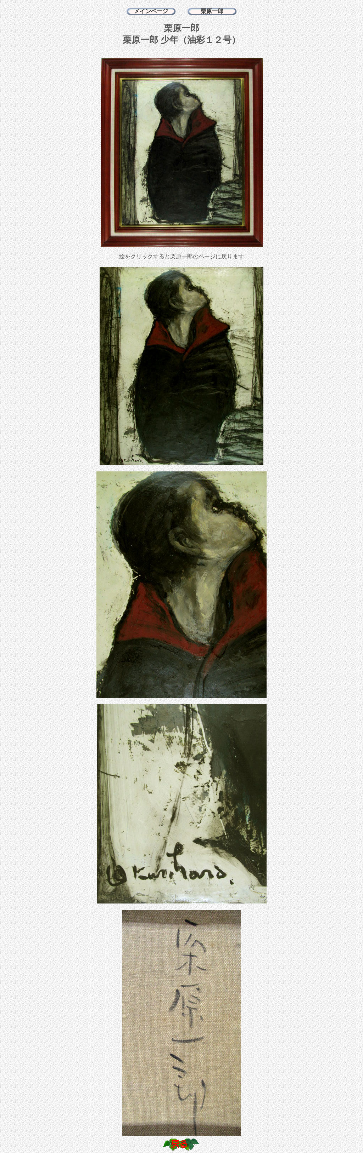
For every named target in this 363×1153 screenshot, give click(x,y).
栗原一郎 (212, 11)
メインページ (151, 11)
